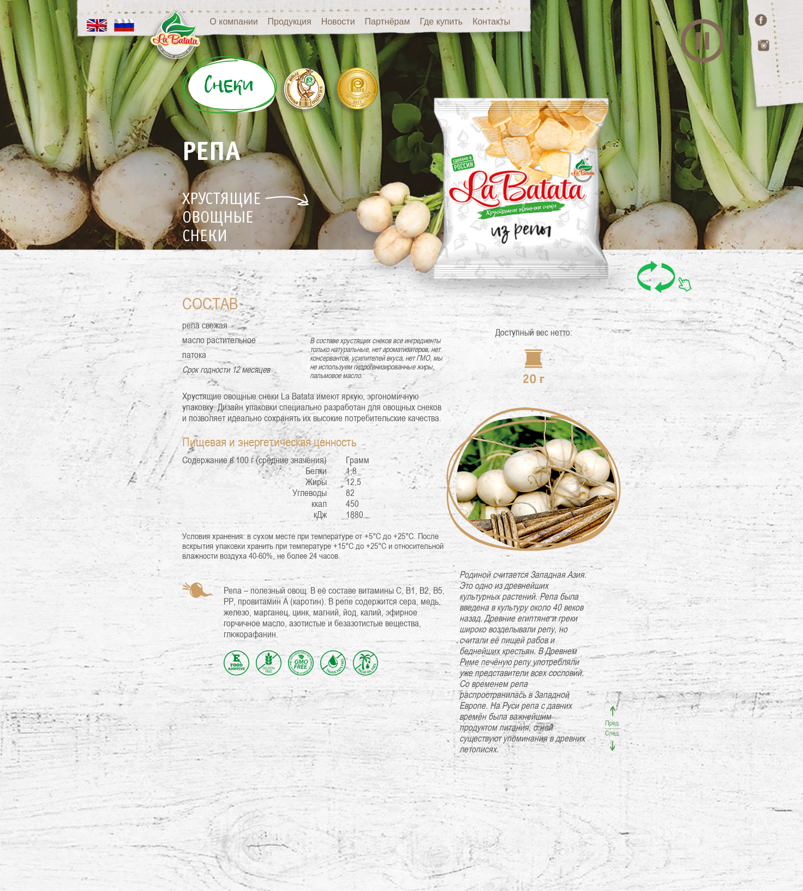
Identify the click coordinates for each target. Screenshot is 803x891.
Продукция (305, 21)
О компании (249, 21)
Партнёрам (403, 21)
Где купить (456, 21)
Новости (354, 21)
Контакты (507, 21)
